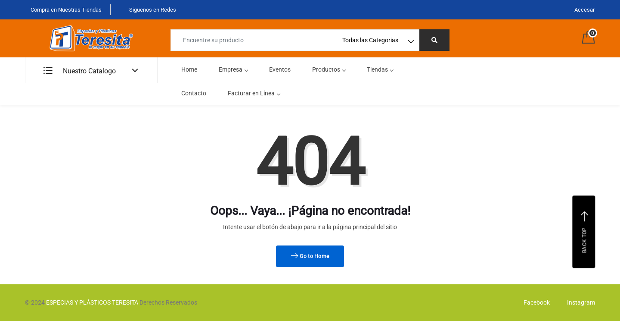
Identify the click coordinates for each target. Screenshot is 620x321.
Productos (328, 69)
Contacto (193, 93)
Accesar (584, 9)
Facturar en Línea (254, 93)
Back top (585, 232)
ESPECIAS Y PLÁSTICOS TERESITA (92, 302)
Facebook (534, 302)
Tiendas (380, 69)
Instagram (579, 302)
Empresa (233, 69)
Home (189, 69)
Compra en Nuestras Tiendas (65, 9)
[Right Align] (434, 40)
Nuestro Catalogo (79, 71)
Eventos (280, 69)
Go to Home (310, 256)
